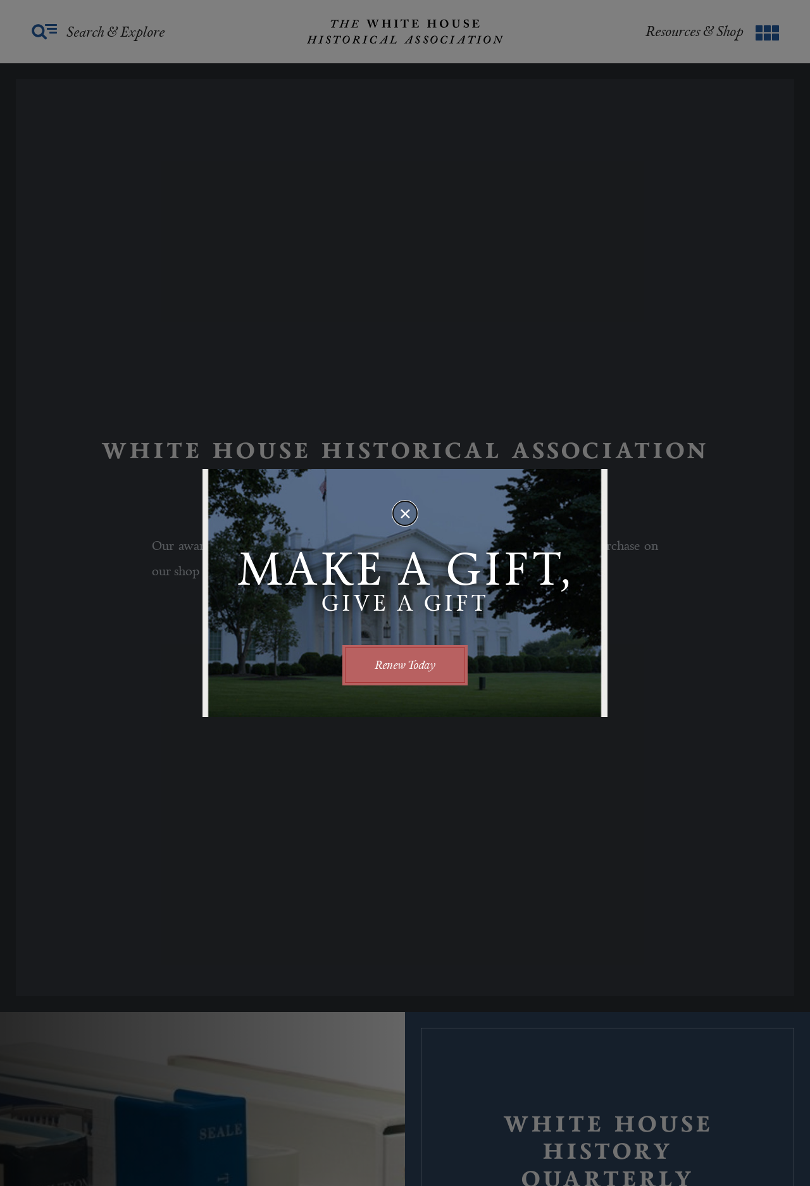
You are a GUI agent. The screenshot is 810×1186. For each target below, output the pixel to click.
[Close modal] (405, 513)
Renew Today (405, 665)
